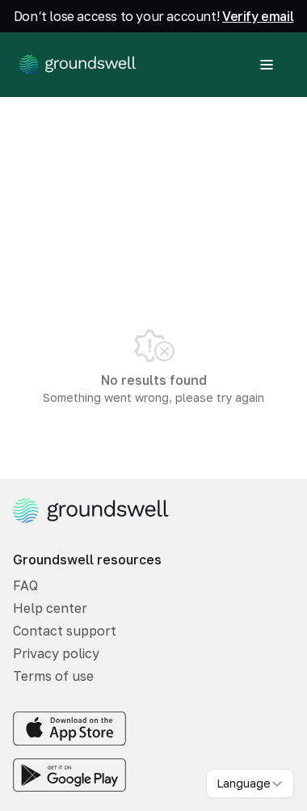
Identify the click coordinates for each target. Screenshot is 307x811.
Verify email (257, 16)
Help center (50, 608)
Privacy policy (56, 653)
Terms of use (53, 676)
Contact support (64, 631)
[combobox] (250, 783)
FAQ (25, 585)
